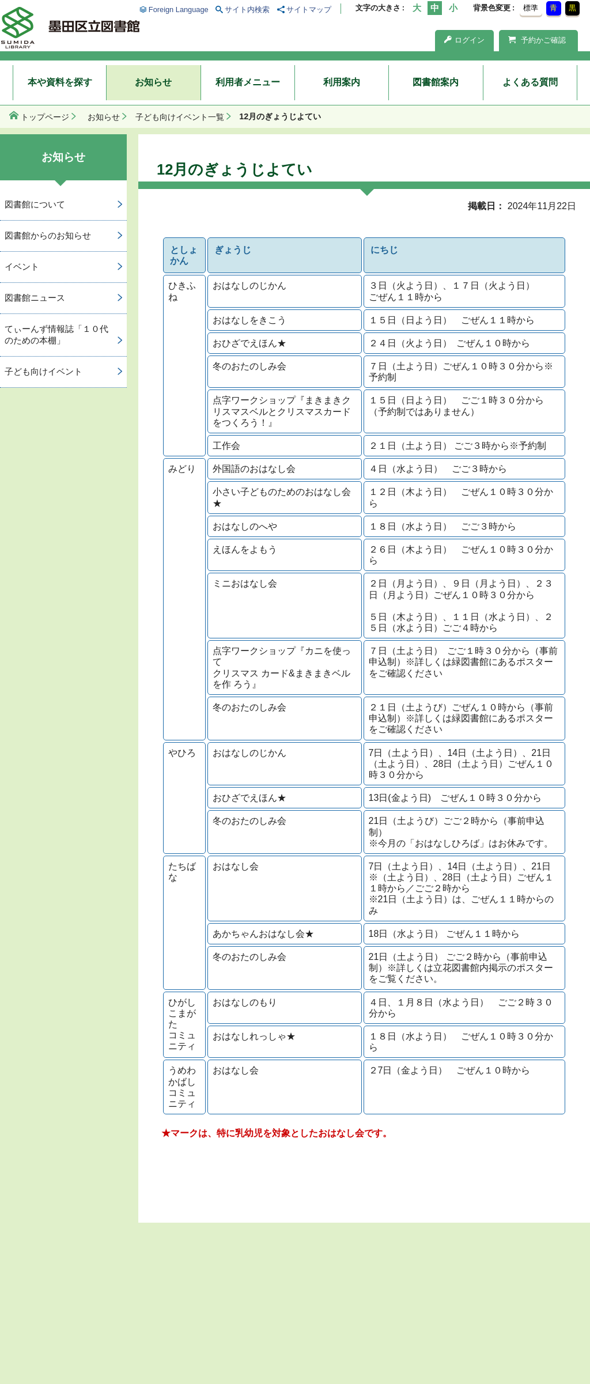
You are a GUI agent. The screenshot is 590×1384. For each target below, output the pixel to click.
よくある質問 (530, 82)
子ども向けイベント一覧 (179, 117)
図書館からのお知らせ (48, 235)
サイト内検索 (247, 9)
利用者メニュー (247, 82)
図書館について (35, 204)
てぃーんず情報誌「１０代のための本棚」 (56, 335)
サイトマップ (308, 9)
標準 (530, 7)
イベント (22, 266)
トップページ (45, 117)
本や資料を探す (60, 82)
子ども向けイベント (43, 371)
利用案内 (341, 82)
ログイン (464, 40)
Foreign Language (179, 9)
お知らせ (153, 82)
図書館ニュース (35, 297)
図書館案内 (436, 82)
